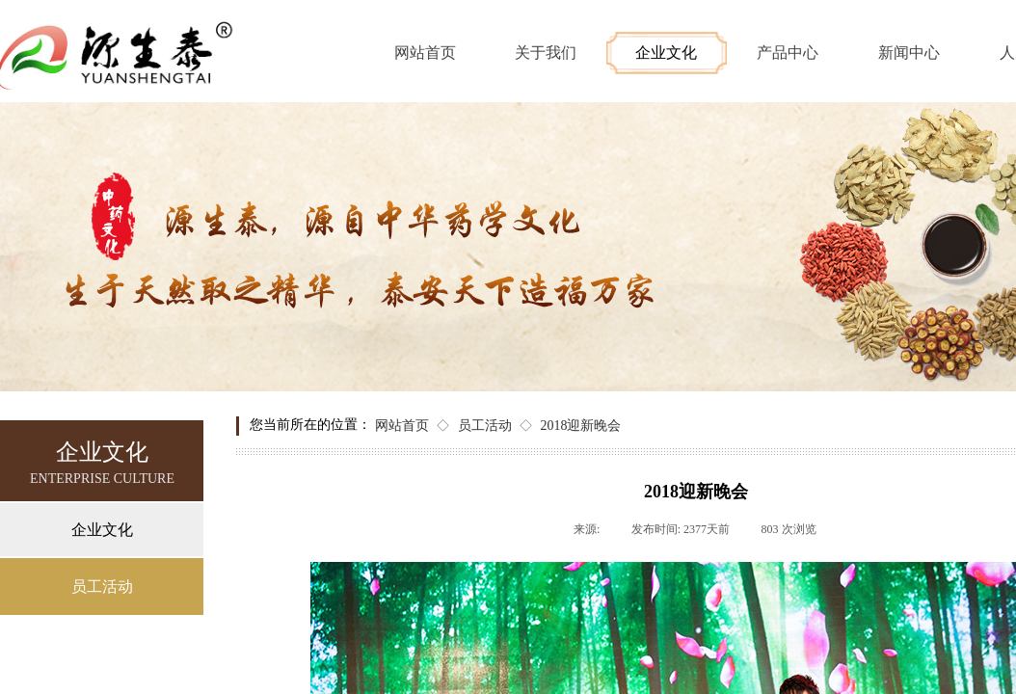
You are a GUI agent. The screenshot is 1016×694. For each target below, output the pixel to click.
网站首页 (402, 425)
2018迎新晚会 (580, 425)
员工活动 (485, 425)
